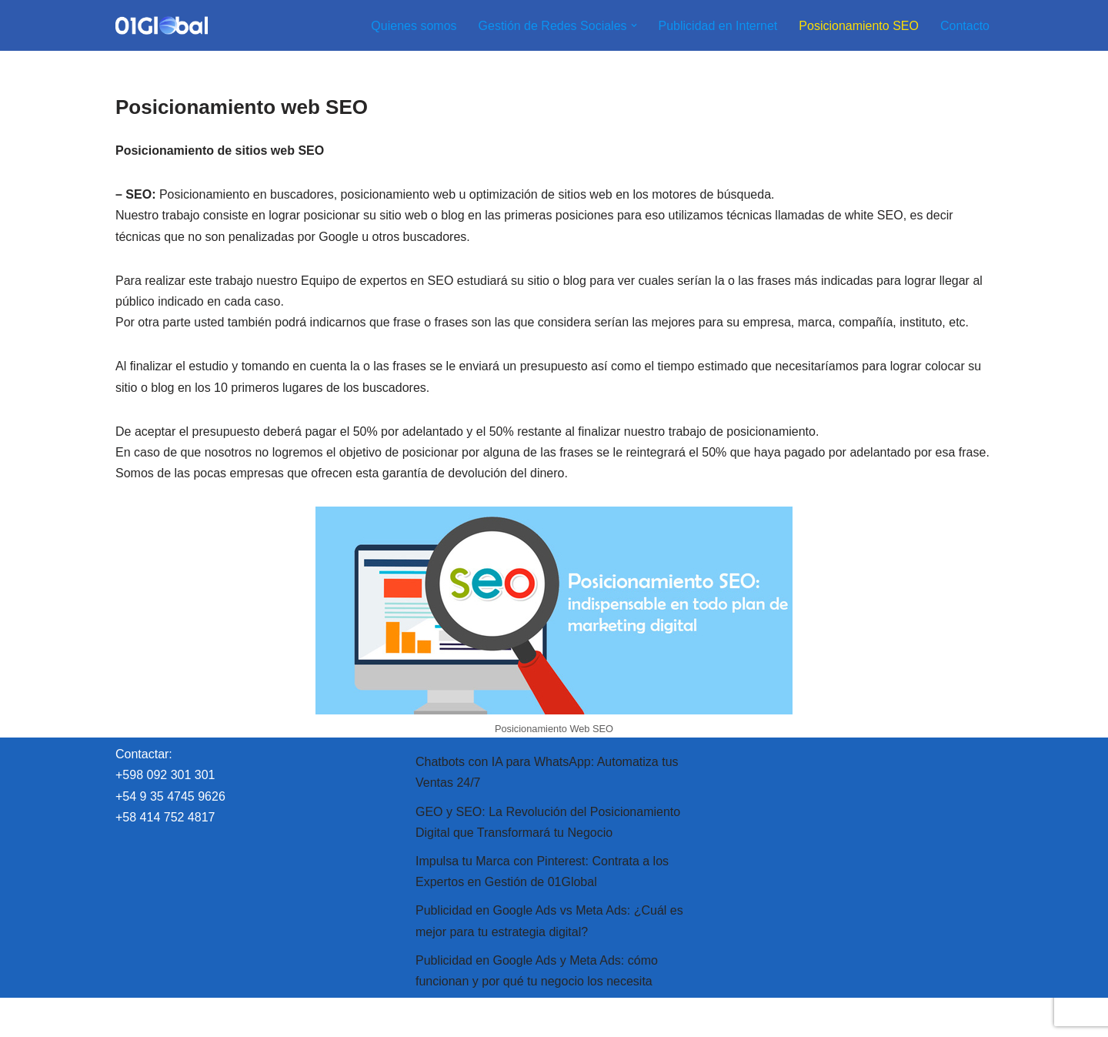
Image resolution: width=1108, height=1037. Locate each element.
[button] (634, 25)
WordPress (292, 1017)
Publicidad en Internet (718, 25)
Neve (129, 1017)
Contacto (965, 25)
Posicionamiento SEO (859, 25)
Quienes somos (413, 25)
